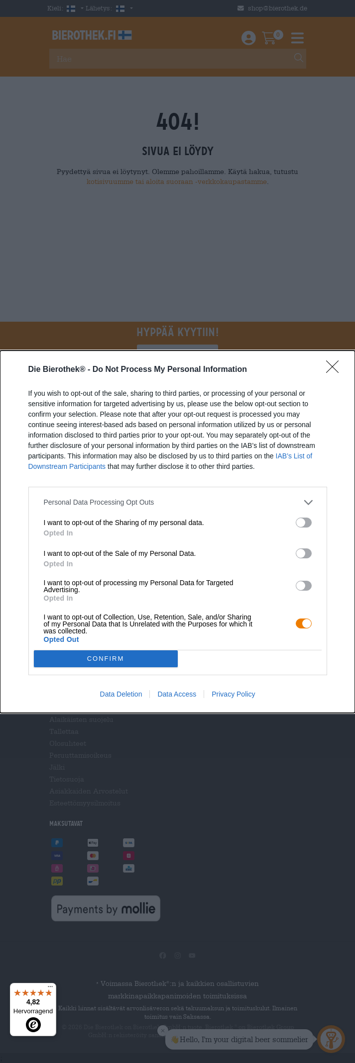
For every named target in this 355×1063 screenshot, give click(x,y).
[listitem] (178, 502)
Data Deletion (121, 694)
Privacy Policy (233, 694)
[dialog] (177, 532)
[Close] (335, 369)
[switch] (304, 523)
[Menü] (50, 989)
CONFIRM (105, 658)
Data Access (176, 694)
